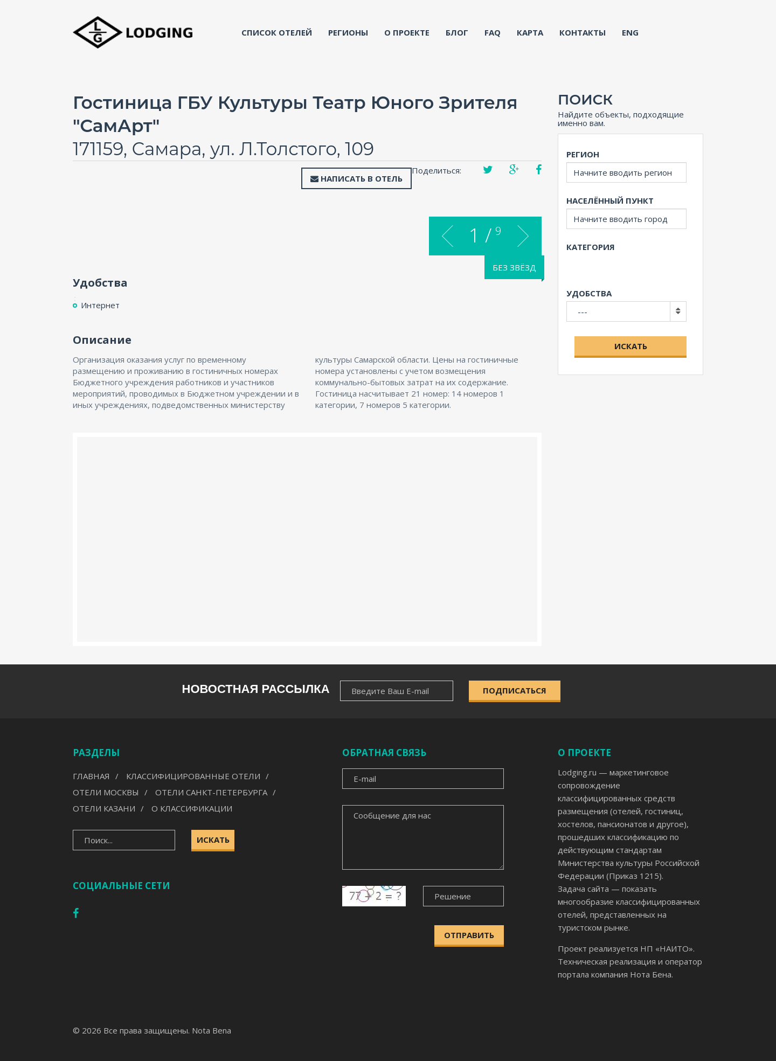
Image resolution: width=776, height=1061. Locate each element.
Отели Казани (104, 808)
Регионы (348, 32)
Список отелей (276, 32)
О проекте (406, 32)
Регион (582, 154)
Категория (590, 246)
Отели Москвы (106, 792)
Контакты (582, 32)
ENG (630, 32)
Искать (630, 346)
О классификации (191, 808)
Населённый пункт (610, 200)
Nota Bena (211, 1030)
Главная (91, 776)
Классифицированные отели (193, 776)
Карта (530, 32)
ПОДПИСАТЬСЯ (514, 690)
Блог (457, 32)
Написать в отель (356, 178)
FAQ (492, 32)
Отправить (469, 935)
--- (582, 311)
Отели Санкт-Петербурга (211, 792)
